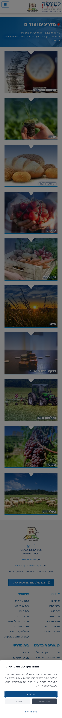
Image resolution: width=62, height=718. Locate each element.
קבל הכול (31, 694)
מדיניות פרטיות (31, 712)
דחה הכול (18, 701)
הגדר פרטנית (44, 701)
